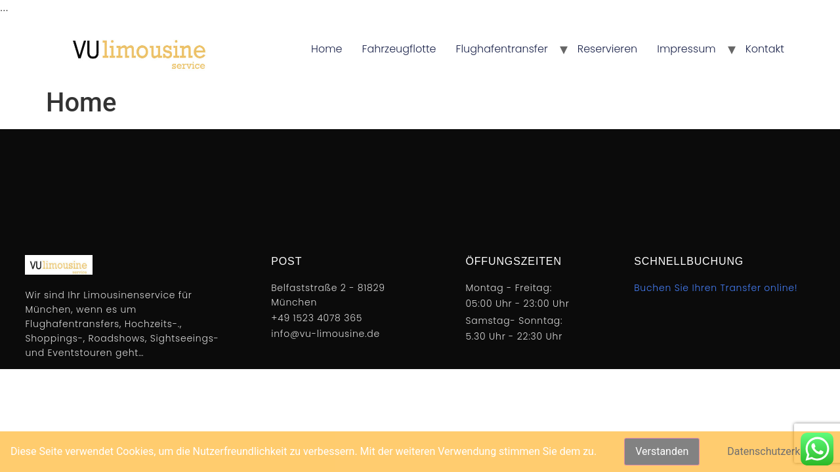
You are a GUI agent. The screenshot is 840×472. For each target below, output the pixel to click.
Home (326, 48)
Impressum (686, 48)
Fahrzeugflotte (399, 48)
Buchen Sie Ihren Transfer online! (715, 287)
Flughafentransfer (502, 48)
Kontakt (765, 48)
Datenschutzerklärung (778, 451)
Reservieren (608, 48)
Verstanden (661, 451)
